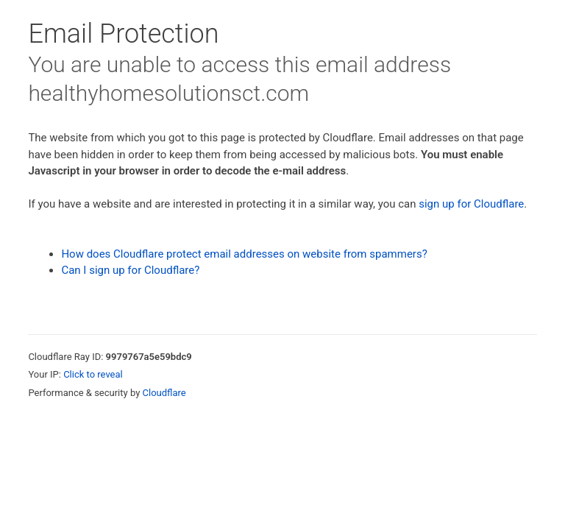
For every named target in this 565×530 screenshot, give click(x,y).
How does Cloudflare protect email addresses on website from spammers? (244, 254)
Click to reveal (93, 374)
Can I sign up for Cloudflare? (130, 270)
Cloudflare (164, 392)
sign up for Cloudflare (471, 204)
